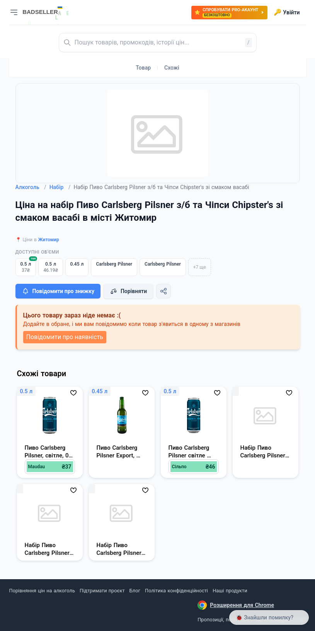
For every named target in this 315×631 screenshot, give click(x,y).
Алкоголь (30, 187)
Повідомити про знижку (58, 291)
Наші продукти (230, 590)
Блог (134, 590)
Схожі (171, 68)
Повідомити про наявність (64, 337)
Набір (60, 187)
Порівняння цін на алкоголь (42, 590)
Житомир (48, 239)
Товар (143, 68)
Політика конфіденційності (176, 590)
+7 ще (199, 267)
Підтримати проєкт (102, 590)
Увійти (287, 12)
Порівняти (128, 291)
